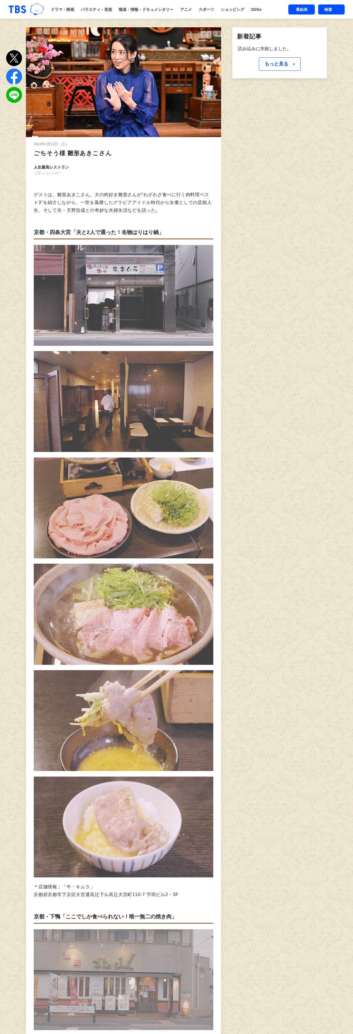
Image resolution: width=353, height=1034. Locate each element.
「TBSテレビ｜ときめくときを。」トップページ (17, 9)
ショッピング (232, 9)
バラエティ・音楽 (96, 9)
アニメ (186, 9)
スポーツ (206, 9)
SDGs (256, 9)
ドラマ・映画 (62, 9)
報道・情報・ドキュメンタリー (146, 9)
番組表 (302, 9)
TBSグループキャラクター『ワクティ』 (37, 9)
